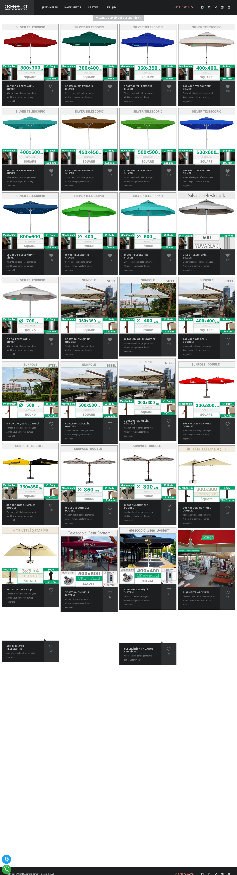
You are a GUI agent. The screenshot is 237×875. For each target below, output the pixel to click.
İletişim (110, 7)
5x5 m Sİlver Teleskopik (15, 647)
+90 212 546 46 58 (183, 7)
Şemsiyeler (49, 7)
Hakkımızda (72, 7)
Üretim (93, 7)
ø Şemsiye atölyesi (196, 592)
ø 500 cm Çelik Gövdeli (22, 423)
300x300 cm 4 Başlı (20, 589)
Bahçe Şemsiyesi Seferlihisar (118, 18)
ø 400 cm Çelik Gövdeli (140, 339)
